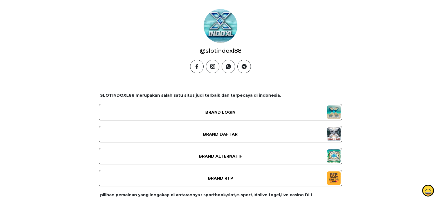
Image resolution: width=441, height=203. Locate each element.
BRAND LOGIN (220, 112)
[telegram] (244, 66)
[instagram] (212, 66)
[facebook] (197, 66)
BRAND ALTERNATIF (220, 156)
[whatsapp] (228, 66)
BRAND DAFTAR (220, 134)
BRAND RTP (220, 178)
